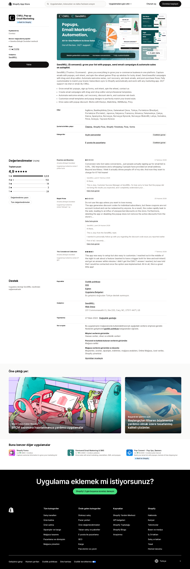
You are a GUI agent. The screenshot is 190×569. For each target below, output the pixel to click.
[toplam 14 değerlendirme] (48, 183)
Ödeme (88, 127)
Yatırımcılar (153, 525)
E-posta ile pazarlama (95, 142)
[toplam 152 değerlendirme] (47, 180)
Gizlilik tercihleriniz (83, 561)
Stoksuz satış (84, 515)
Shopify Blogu (119, 529)
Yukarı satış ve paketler (89, 529)
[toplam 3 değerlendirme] (48, 187)
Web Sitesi (90, 307)
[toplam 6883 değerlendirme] (46, 176)
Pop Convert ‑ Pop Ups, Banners (147, 450)
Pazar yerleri (84, 520)
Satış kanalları (50, 515)
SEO (80, 539)
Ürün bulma (49, 520)
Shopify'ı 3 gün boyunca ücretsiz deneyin (95, 491)
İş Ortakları (153, 534)
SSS (87, 285)
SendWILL (13, 57)
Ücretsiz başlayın (170, 4)
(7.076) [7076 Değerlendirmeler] (16, 49)
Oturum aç (151, 4)
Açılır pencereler (93, 135)
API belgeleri (119, 520)
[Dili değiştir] (170, 561)
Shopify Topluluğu (121, 525)
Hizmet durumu (155, 549)
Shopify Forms (23, 450)
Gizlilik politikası (92, 282)
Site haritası (65, 561)
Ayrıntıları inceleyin (94, 358)
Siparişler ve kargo (52, 529)
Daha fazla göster (93, 191)
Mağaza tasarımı (51, 534)
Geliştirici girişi (16, 561)
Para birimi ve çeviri (87, 549)
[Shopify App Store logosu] (19, 4)
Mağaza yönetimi (51, 544)
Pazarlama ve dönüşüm (54, 539)
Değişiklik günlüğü (107, 318)
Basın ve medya (155, 529)
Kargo (81, 544)
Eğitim (88, 289)
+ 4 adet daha (154, 53)
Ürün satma (49, 525)
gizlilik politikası (111, 328)
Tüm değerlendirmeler (20, 202)
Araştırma (117, 534)
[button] (36, 453)
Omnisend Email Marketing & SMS (89, 450)
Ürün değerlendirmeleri (89, 525)
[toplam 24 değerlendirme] (47, 191)
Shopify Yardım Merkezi (124, 515)
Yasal (150, 544)
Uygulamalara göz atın (120, 4)
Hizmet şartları (32, 561)
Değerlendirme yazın (19, 197)
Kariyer (151, 520)
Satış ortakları (154, 539)
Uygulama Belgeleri (94, 292)
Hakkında (152, 515)
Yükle (28, 64)
